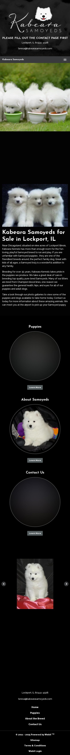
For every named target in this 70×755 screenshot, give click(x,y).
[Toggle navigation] (65, 59)
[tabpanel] (35, 584)
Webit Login (35, 751)
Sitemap (35, 740)
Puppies (35, 713)
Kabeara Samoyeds (13, 59)
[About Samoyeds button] (35, 429)
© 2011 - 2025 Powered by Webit (35, 734)
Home (35, 707)
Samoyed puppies (28, 255)
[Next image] (66, 584)
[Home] (35, 19)
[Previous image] (3, 584)
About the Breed (35, 718)
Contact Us (35, 724)
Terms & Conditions (35, 745)
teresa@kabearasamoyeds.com (35, 48)
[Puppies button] (35, 356)
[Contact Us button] (35, 502)
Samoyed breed (26, 252)
